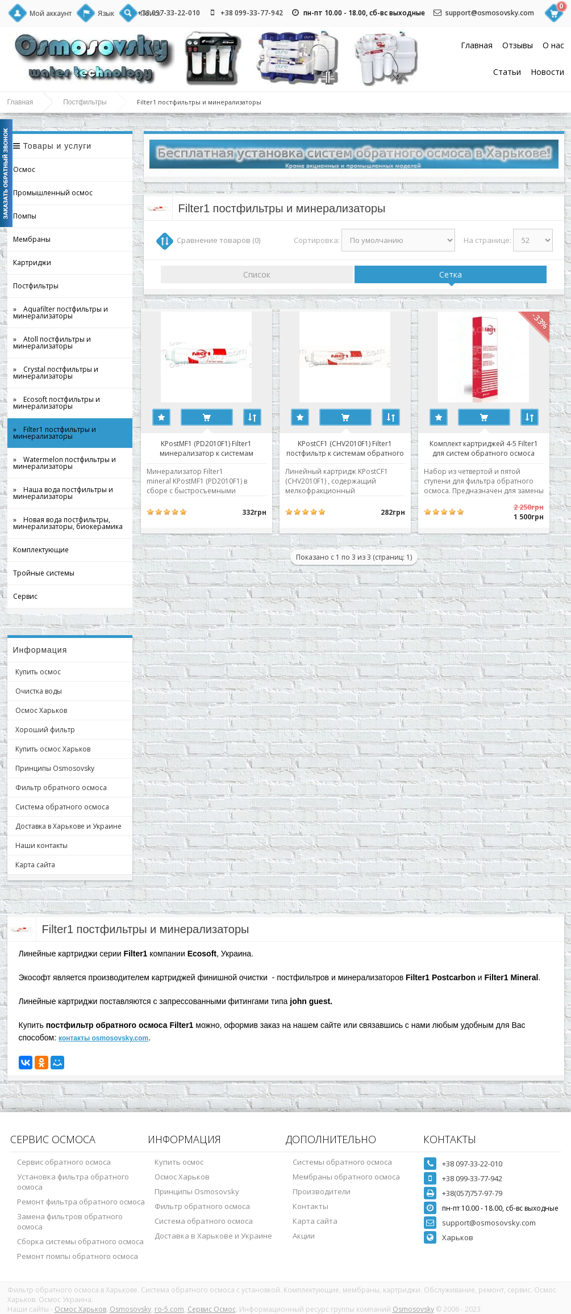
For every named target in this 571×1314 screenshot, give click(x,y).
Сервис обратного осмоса (64, 1162)
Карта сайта (35, 865)
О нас (553, 45)
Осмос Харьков (41, 710)
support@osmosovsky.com (489, 13)
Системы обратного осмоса (342, 1162)
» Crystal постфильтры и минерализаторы (55, 372)
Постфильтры (84, 102)
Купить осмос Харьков (52, 749)
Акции (304, 1236)
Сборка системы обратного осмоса (80, 1241)
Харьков (457, 1237)
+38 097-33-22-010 (168, 13)
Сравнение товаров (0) (218, 240)
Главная (477, 45)
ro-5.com (169, 1309)
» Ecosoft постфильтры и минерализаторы (56, 402)
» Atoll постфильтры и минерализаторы (52, 342)
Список (256, 274)
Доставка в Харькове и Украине (68, 826)
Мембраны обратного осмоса (346, 1177)
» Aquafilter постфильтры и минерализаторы (60, 312)
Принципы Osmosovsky (54, 768)
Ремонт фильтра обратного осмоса (81, 1202)
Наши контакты (41, 845)
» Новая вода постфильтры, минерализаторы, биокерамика (68, 523)
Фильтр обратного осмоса (61, 787)
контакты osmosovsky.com (103, 1038)
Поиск (150, 13)
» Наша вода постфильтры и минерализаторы (63, 493)
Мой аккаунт (51, 13)
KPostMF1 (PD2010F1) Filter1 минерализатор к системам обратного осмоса (209, 448)
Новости (547, 71)
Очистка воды (38, 691)
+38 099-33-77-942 (251, 13)
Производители (322, 1191)
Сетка (450, 274)
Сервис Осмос (211, 1309)
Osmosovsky (130, 1309)
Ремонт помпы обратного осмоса (77, 1256)
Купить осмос (38, 672)
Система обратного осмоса (62, 807)
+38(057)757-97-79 (472, 1193)
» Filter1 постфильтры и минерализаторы (54, 433)
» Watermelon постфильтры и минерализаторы (64, 463)
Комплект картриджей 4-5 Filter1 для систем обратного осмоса (498, 448)
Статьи (507, 71)
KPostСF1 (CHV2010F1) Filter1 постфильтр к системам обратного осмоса (353, 448)
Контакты (310, 1206)
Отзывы (517, 45)
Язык (106, 13)
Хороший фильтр (45, 729)
